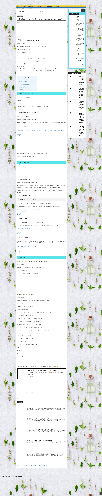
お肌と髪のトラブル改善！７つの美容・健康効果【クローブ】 (40, 418)
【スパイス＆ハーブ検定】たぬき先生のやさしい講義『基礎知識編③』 (81, 131)
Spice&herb (30, 6)
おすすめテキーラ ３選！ (25, 84)
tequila (22, 398)
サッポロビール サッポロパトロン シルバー (26, 246)
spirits (19, 398)
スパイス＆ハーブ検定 (21, 6)
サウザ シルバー (23, 86)
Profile (57, 6)
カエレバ (24, 131)
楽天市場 (19, 134)
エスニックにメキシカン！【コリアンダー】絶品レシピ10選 (39, 440)
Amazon (19, 135)
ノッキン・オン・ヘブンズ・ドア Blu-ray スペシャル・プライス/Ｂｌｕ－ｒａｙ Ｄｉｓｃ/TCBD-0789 (39, 130)
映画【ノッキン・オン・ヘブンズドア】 (27, 81)
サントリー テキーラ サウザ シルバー (25, 228)
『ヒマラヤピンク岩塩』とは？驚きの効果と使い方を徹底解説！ (40, 453)
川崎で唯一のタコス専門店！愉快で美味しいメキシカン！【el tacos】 (42, 370)
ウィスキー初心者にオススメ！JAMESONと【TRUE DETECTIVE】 (34, 465)
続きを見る (31, 376)
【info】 (67, 6)
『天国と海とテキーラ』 (23, 89)
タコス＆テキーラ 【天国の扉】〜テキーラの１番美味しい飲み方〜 (41, 429)
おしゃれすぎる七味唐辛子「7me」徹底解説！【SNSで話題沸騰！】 (81, 118)
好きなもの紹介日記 (80, 58)
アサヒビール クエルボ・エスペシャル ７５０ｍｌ (28, 209)
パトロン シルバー (24, 87)
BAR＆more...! (49, 6)
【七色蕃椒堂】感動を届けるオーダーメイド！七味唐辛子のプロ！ (81, 93)
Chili (39, 6)
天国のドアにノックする (23, 79)
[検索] (83, 10)
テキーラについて (22, 82)
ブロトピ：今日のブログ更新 (25, 392)
